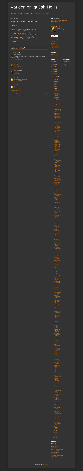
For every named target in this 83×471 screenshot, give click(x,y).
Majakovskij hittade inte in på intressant (56, 372)
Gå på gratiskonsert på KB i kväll (56, 165)
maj (54, 88)
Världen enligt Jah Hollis (34, 7)
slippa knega (21, 29)
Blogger (46, 464)
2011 (54, 68)
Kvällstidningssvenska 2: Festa (57, 363)
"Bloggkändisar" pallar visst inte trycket (56, 208)
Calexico (54, 43)
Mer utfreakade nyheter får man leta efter (57, 240)
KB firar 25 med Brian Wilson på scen (57, 408)
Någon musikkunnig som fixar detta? (56, 387)
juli (54, 84)
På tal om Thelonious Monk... (56, 198)
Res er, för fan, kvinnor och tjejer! (56, 226)
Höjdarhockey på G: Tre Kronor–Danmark (56, 417)
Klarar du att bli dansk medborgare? (56, 274)
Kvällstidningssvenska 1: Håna (57, 395)
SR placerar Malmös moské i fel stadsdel (56, 156)
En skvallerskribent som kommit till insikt (57, 161)
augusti (55, 83)
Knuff (65, 64)
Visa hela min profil (60, 29)
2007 (54, 74)
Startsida (29, 93)
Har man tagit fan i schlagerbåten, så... (57, 312)
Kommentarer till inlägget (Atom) (23, 95)
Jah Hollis (16, 63)
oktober (55, 79)
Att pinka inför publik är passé (56, 323)
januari (55, 435)
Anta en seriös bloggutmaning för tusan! (56, 334)
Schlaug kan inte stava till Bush (56, 258)
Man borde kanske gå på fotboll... (57, 120)
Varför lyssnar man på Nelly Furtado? (56, 237)
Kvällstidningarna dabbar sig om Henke (56, 233)
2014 (54, 63)
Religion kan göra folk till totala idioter (56, 212)
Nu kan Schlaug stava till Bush (56, 255)
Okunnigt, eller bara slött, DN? (56, 202)
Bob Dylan (54, 41)
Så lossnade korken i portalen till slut (56, 398)
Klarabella (54, 447)
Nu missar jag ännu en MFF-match (56, 366)
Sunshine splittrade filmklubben (56, 326)
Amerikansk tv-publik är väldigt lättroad (57, 107)
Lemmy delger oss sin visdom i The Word (57, 205)
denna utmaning (18, 34)
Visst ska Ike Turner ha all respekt (56, 427)
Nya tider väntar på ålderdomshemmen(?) (56, 170)
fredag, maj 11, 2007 (18, 88)
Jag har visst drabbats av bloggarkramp (56, 153)
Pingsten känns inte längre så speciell (56, 134)
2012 (54, 66)
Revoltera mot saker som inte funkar (56, 187)
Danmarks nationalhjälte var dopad (56, 149)
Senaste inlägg (14, 93)
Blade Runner (55, 54)
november (56, 78)
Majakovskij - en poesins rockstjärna (56, 379)
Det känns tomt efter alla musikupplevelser (57, 413)
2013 (54, 64)
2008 (54, 73)
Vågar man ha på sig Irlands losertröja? (56, 289)
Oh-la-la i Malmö (55, 450)
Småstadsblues (55, 453)
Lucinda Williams (55, 46)
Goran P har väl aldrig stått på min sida (56, 349)
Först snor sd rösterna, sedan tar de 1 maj (57, 423)
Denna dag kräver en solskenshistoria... (56, 266)
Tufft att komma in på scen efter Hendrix (56, 127)
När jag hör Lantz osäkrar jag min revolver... (57, 179)
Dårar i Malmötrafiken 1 (56, 345)
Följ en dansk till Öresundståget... (57, 282)
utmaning (22, 48)
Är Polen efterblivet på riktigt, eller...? (56, 90)
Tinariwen (54, 49)
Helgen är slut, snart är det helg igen (56, 278)
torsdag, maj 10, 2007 (18, 59)
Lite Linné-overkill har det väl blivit (57, 173)
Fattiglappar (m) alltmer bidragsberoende (57, 99)
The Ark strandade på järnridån (57, 293)
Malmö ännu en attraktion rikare (57, 220)
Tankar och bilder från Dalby (57, 455)
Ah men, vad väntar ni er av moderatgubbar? (56, 297)
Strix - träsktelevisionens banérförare (57, 194)
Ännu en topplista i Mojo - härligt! (57, 360)
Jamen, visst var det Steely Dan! (57, 376)
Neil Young (54, 47)
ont (16, 41)
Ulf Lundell (54, 456)
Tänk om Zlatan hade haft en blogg (56, 137)
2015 (54, 61)
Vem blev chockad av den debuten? (57, 391)
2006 (54, 437)
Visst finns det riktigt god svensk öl (56, 353)
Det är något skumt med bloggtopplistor (56, 141)
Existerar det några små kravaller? (56, 383)
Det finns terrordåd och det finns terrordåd (57, 123)
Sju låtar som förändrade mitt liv (56, 308)
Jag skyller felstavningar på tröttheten (56, 94)
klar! (20, 71)
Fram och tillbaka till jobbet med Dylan (56, 190)
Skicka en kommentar (16, 90)
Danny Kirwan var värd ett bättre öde (56, 301)
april (55, 430)
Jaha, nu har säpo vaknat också (56, 176)
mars (55, 432)
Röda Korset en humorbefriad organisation (56, 330)
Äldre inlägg (44, 93)
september (56, 81)
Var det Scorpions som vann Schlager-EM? (56, 286)
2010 (54, 69)
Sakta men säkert (55, 452)
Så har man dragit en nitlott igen (56, 114)
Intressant (66, 62)
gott (12, 41)
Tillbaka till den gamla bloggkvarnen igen (56, 270)
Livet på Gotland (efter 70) (57, 449)
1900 (53, 56)
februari (55, 434)
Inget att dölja (55, 446)
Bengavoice (54, 443)
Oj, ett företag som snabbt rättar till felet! (57, 110)
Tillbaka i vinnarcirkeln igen (56, 338)
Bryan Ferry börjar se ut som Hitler (57, 420)
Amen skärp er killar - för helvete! (56, 402)
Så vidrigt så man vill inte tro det (56, 230)
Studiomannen (17, 54)
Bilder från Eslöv (55, 444)
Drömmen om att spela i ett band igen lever (56, 357)
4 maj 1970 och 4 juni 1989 (56, 370)
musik (20, 48)
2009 (54, 71)
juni (54, 86)
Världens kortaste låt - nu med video (56, 261)
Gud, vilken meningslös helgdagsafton (56, 252)
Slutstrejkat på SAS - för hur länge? (56, 103)
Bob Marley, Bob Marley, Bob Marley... (56, 183)
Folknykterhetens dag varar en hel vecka (56, 244)
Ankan (15, 77)
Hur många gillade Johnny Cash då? (57, 305)
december (56, 76)
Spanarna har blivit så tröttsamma (56, 320)
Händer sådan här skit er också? (56, 405)
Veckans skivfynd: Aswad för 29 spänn (56, 316)
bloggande (16, 48)
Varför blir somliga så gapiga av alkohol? (56, 216)
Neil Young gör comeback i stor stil (57, 222)
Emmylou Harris (55, 44)
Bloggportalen (67, 61)
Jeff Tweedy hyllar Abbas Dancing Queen (56, 248)
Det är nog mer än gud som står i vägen (57, 117)
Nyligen (65, 65)
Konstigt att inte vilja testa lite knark (56, 341)
